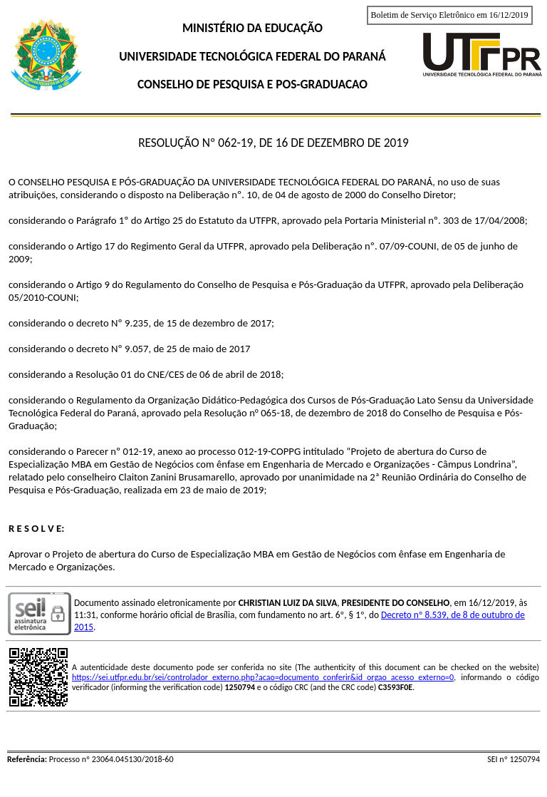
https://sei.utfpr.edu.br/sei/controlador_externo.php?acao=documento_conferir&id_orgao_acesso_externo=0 (263, 677)
